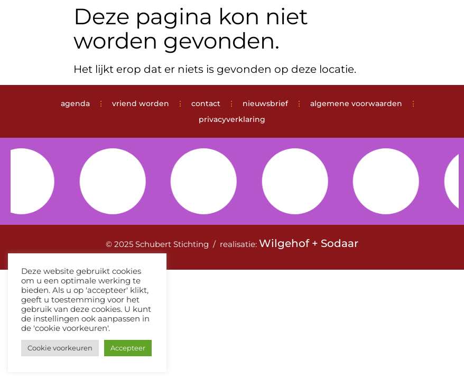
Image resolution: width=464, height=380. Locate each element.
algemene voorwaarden (356, 103)
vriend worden (140, 103)
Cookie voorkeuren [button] (59, 348)
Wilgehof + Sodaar (308, 243)
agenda (75, 103)
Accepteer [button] (127, 348)
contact (205, 103)
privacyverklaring (232, 119)
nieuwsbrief (265, 103)
